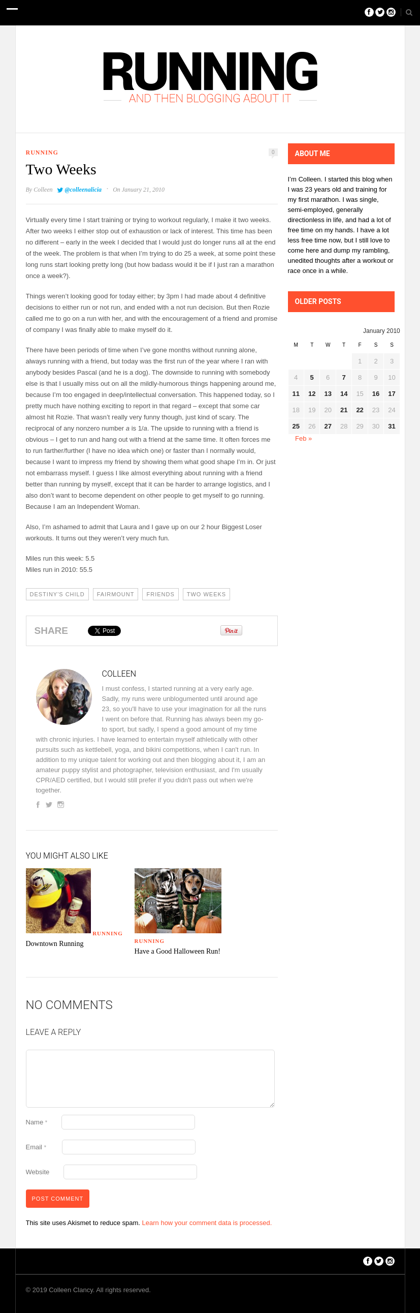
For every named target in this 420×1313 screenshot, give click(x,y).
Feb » (303, 438)
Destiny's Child (57, 594)
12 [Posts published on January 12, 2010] (311, 394)
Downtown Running (55, 944)
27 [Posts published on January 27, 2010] (327, 426)
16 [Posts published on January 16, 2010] (375, 394)
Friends (160, 594)
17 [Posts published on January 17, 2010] (391, 394)
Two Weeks (206, 594)
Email (36, 1147)
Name (37, 1122)
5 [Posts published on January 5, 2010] (312, 377)
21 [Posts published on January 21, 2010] (343, 410)
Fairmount (116, 594)
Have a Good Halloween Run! (178, 951)
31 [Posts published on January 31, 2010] (391, 426)
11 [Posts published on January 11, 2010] (296, 394)
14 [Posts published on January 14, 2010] (343, 394)
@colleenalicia (83, 189)
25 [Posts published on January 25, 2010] (296, 426)
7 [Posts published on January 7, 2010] (344, 377)
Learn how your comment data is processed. (207, 1223)
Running (42, 152)
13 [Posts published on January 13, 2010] (327, 394)
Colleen (43, 189)
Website (38, 1172)
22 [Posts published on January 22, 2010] (359, 410)
